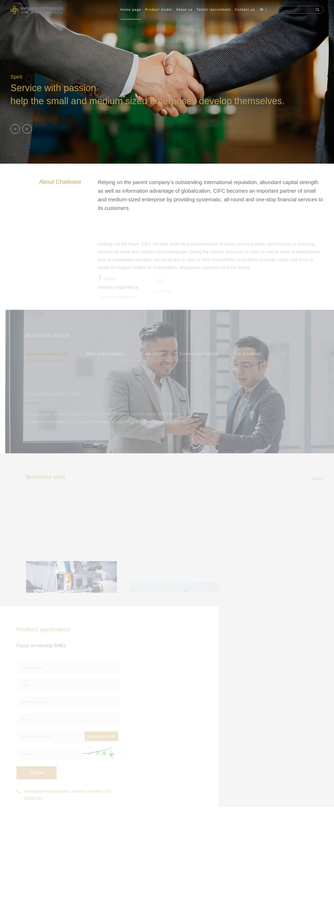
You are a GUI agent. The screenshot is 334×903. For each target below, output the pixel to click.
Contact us (245, 9)
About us (184, 9)
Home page (130, 9)
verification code (213, 892)
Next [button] (331, 82)
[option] (167, 82)
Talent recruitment (213, 9)
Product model (158, 9)
